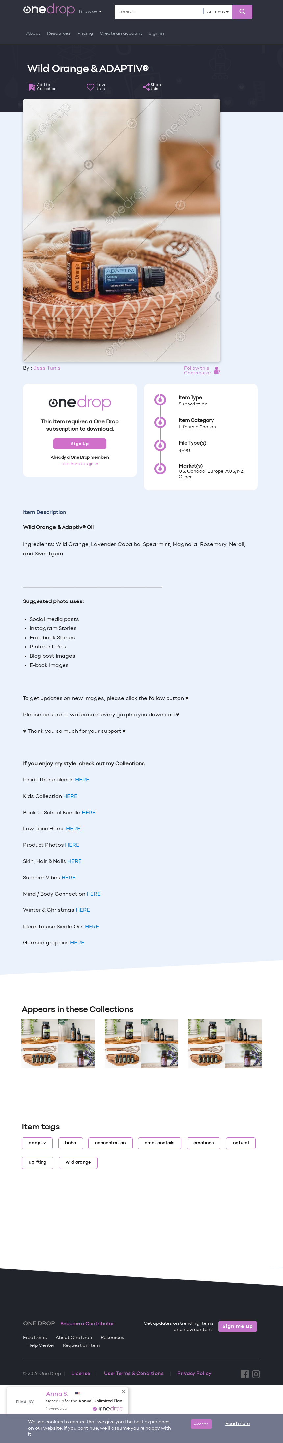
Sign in (156, 34)
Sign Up (80, 443)
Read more (237, 1424)
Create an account (121, 34)
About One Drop (74, 1338)
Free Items (35, 1338)
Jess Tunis (47, 368)
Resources (59, 34)
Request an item (81, 1346)
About (33, 34)
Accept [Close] (201, 1423)
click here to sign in (79, 464)
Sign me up (237, 1326)
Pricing (85, 34)
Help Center (40, 1346)
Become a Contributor (87, 1324)
